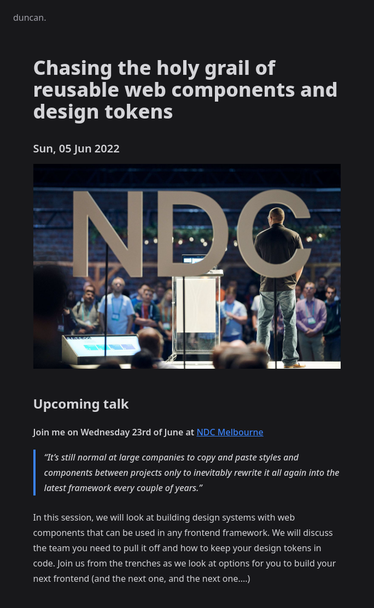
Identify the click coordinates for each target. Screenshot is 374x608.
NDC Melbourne (229, 432)
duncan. (29, 17)
